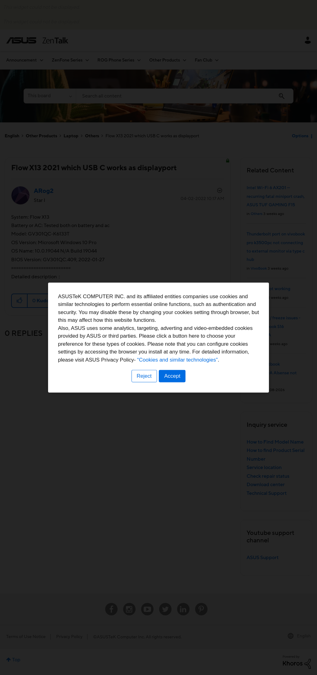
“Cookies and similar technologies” (177, 360)
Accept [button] (172, 376)
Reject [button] (143, 376)
